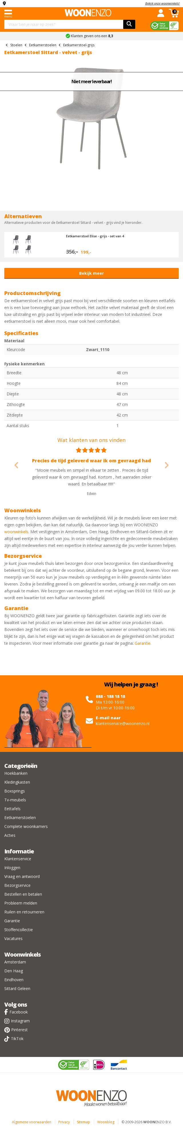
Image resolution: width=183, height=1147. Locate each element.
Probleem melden (20, 903)
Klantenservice (17, 858)
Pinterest (19, 1029)
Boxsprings (14, 791)
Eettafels (12, 808)
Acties (9, 835)
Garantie (142, 643)
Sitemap (83, 1122)
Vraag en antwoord (22, 876)
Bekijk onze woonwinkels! (162, 3)
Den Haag (13, 970)
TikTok (17, 1038)
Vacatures (13, 938)
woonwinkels (16, 531)
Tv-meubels (15, 799)
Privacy (64, 1122)
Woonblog (105, 1122)
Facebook (18, 1012)
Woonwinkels (22, 954)
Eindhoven (13, 979)
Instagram (20, 1020)
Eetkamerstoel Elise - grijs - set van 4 (95, 236)
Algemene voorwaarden (31, 1122)
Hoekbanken (15, 773)
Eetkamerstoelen (20, 817)
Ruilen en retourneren (24, 912)
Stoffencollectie (18, 929)
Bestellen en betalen (23, 894)
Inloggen (12, 867)
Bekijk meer (91, 273)
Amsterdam (15, 962)
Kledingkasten (17, 782)
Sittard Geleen (17, 988)
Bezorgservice (17, 885)
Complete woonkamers (26, 826)
